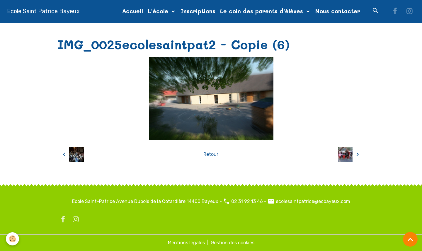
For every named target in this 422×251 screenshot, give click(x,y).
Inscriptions (198, 11)
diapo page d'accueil (140, 30)
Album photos (96, 30)
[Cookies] (12, 238)
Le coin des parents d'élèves (262, 11)
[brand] (43, 11)
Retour (210, 154)
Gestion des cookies (232, 242)
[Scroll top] (410, 239)
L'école (159, 11)
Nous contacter (337, 11)
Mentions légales (186, 242)
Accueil (132, 11)
